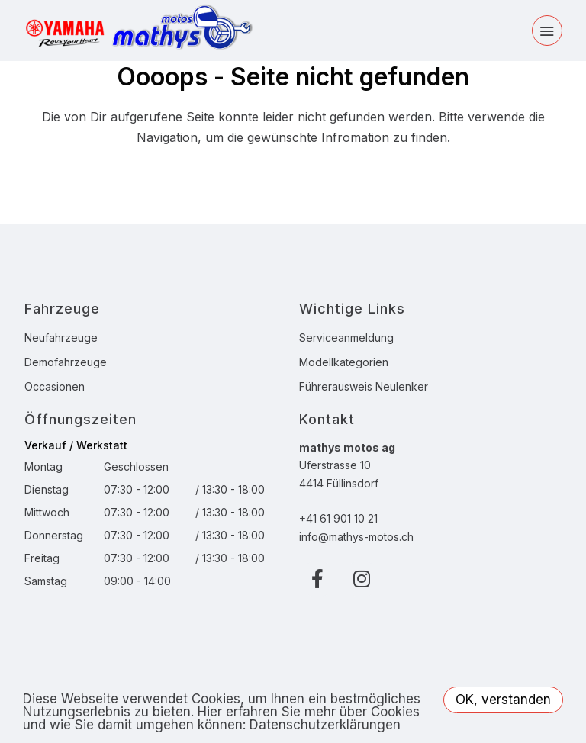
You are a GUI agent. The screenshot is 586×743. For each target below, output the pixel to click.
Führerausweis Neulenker (363, 386)
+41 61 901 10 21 (338, 518)
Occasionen (54, 386)
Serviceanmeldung (346, 337)
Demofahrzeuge (65, 361)
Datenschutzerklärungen (325, 724)
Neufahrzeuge (61, 337)
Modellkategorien (343, 361)
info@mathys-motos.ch (356, 536)
